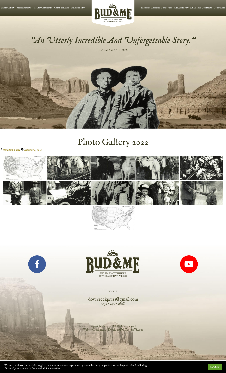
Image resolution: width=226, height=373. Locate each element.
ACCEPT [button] (214, 366)
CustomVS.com (134, 329)
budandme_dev (11, 150)
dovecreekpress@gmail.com (113, 299)
